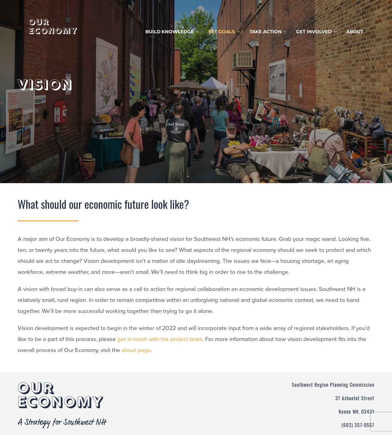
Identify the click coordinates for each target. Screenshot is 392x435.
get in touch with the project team (159, 339)
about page (136, 350)
